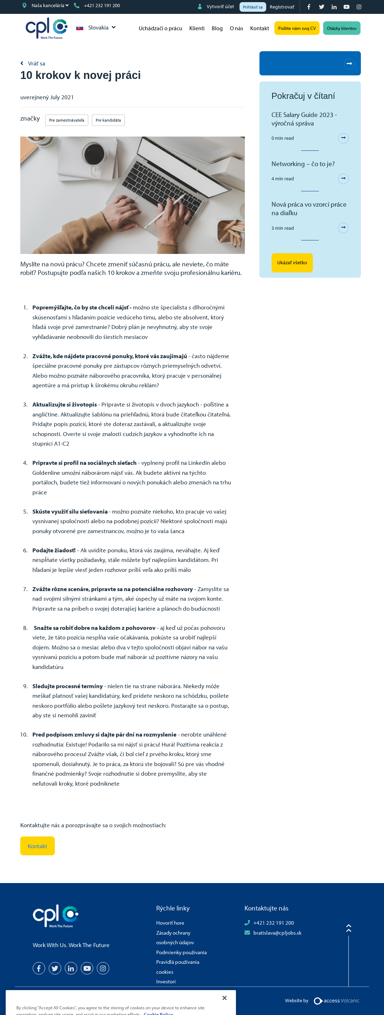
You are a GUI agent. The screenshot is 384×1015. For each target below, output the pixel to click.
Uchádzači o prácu (160, 28)
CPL (46, 28)
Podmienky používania (181, 952)
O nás (236, 28)
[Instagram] (359, 7)
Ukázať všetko (292, 262)
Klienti (197, 28)
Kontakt (259, 28)
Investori (166, 981)
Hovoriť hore (170, 922)
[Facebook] (310, 7)
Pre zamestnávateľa (66, 120)
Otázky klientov (342, 28)
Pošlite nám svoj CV (297, 28)
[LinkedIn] (334, 7)
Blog (217, 28)
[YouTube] (347, 7)
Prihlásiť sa (253, 7)
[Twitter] (322, 7)
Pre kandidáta (108, 120)
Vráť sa (36, 63)
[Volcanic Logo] (336, 1000)
